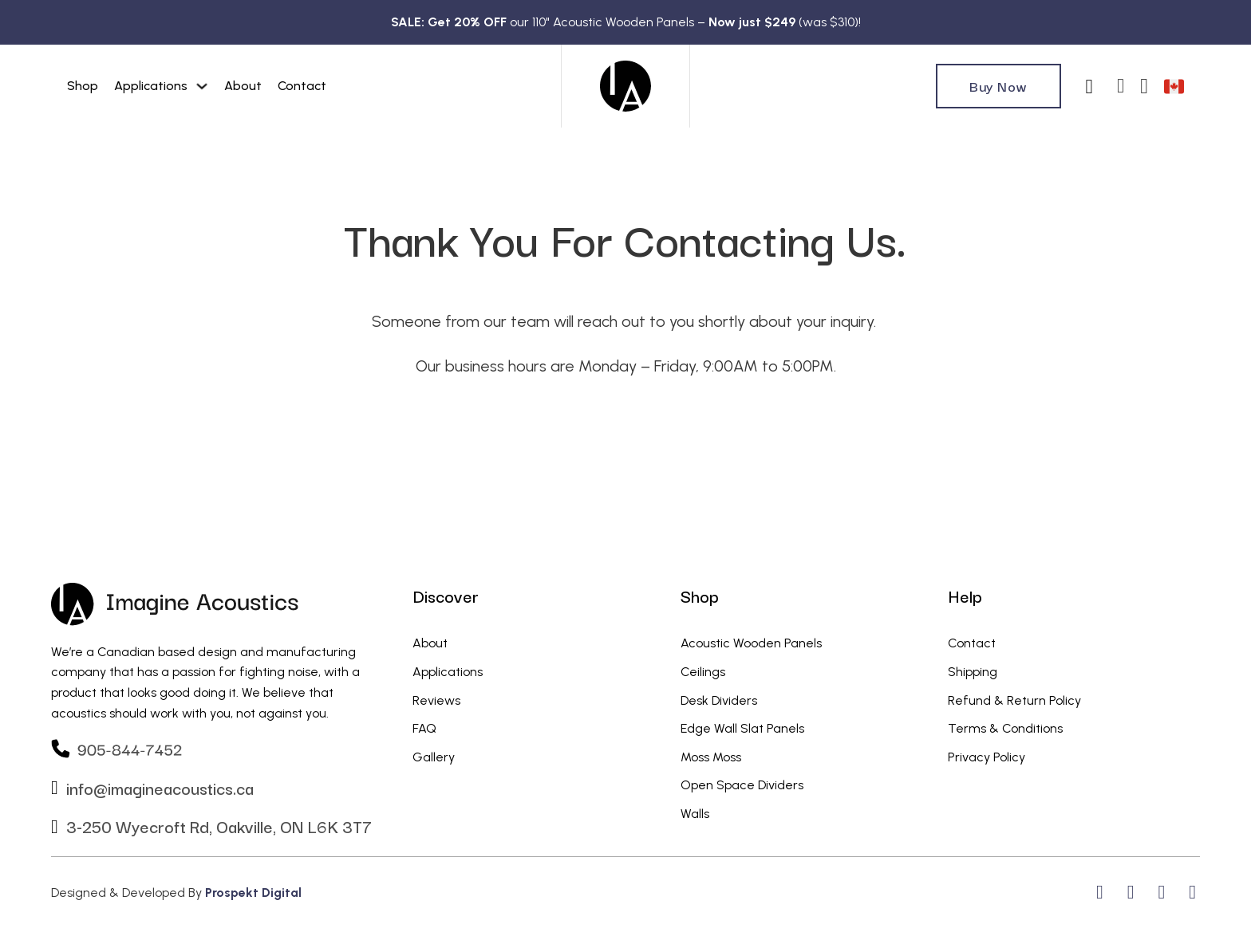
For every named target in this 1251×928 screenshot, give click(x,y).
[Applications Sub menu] (201, 86)
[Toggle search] (1089, 86)
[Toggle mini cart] (1144, 86)
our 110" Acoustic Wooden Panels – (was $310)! (626, 21)
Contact (302, 85)
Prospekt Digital (253, 892)
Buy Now (998, 85)
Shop (82, 85)
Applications (150, 85)
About (243, 85)
